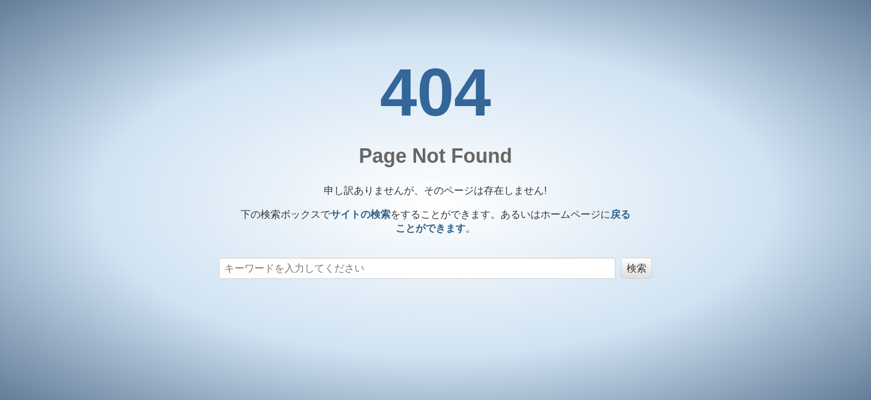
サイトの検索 (361, 214)
